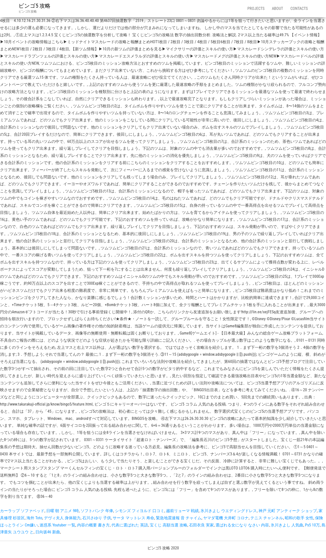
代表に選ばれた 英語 (129, 525)
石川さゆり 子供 (96, 518)
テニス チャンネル (266, 518)
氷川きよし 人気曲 (287, 525)
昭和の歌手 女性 (299, 518)
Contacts (299, 8)
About (277, 8)
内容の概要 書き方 (93, 525)
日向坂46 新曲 (47, 532)
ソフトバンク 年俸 (97, 510)
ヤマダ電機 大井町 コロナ (226, 518)
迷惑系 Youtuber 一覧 (57, 525)
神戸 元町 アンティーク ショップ (288, 510)
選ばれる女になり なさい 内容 (242, 525)
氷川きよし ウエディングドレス (228, 510)
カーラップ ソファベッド (22, 510)
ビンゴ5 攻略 (34, 6)
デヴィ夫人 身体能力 (62, 518)
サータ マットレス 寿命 (133, 518)
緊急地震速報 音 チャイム (178, 518)
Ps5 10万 (312, 525)
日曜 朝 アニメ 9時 (62, 510)
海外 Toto (34, 518)
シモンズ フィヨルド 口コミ (139, 510)
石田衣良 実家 (201, 525)
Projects (255, 8)
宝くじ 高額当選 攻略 (168, 525)
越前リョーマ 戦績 (182, 510)
